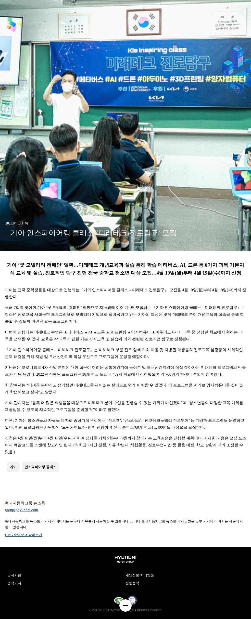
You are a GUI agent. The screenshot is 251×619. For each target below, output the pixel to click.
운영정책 (132, 583)
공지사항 (14, 575)
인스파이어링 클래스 (40, 467)
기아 (13, 467)
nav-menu (125, 605)
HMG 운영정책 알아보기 (23, 535)
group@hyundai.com (21, 510)
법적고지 (14, 583)
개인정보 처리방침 (140, 575)
